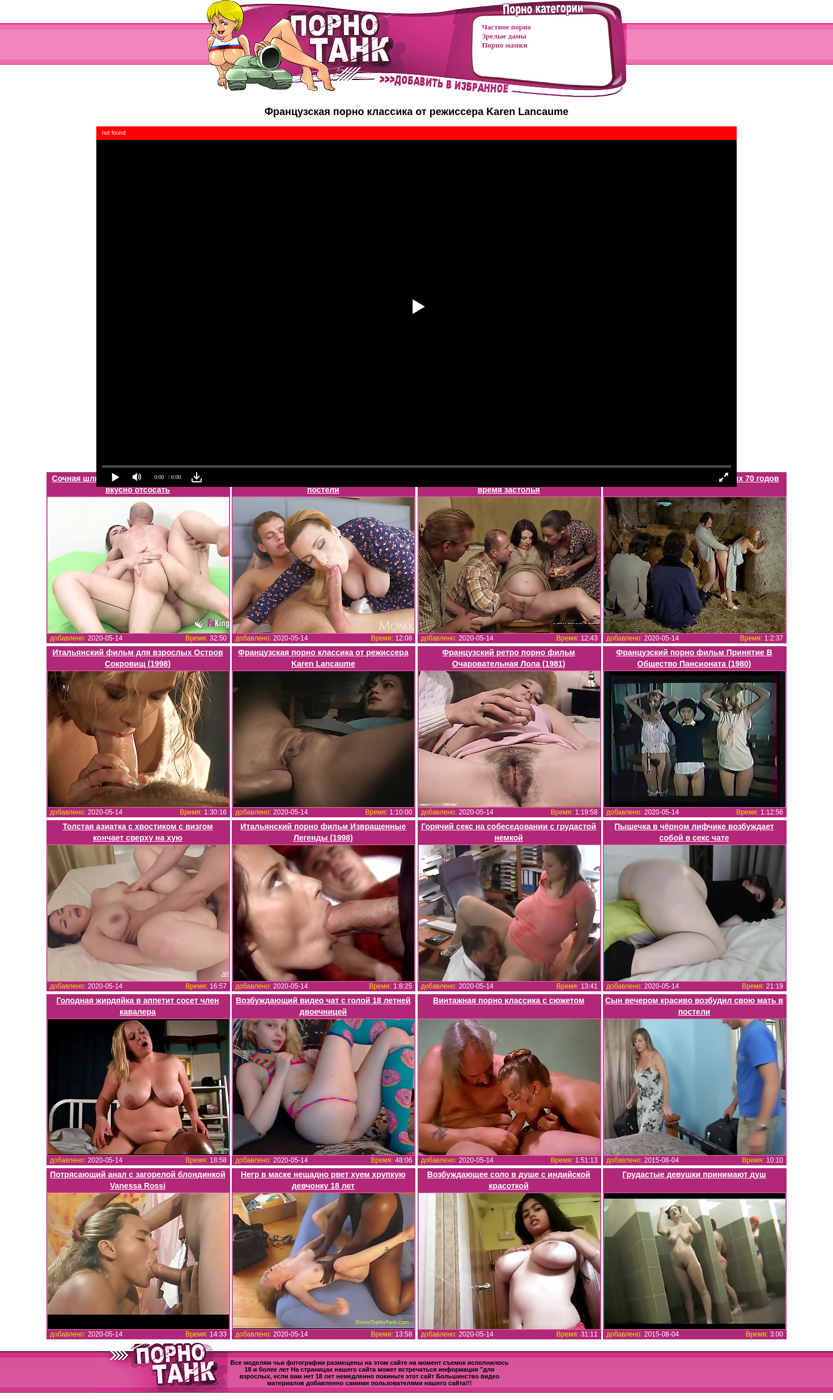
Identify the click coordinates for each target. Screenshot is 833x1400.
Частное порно (506, 27)
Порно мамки (505, 45)
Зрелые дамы (504, 36)
